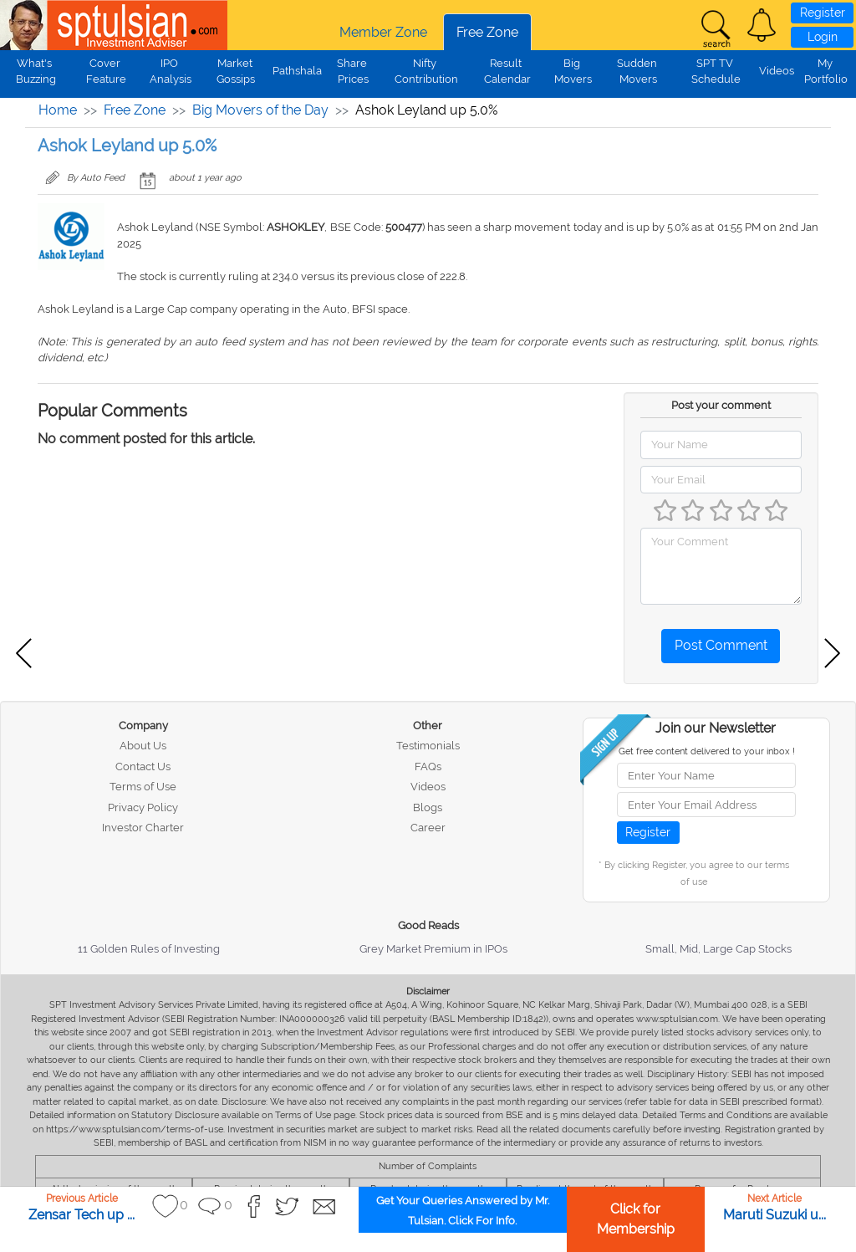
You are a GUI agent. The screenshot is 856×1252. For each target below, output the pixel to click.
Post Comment (721, 645)
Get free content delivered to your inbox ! (707, 751)
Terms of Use (143, 786)
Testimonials (428, 745)
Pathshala (297, 70)
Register (822, 12)
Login (823, 36)
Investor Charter (143, 827)
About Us (143, 745)
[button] (761, 25)
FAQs (428, 766)
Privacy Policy (143, 807)
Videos (776, 70)
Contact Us (143, 766)
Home (57, 110)
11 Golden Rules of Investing (149, 949)
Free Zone (487, 32)
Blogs (427, 807)
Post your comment (721, 405)
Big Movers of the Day (260, 110)
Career (428, 827)
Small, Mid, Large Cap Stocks (718, 949)
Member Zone (383, 32)
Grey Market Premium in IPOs (433, 949)
